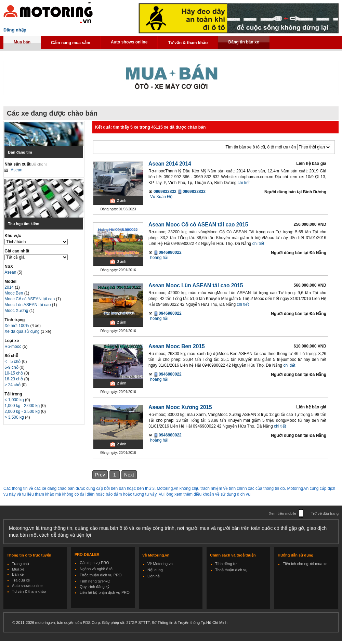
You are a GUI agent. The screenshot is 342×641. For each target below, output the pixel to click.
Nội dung (155, 570)
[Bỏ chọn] (38, 164)
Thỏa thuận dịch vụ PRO (101, 575)
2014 (9, 287)
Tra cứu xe (21, 580)
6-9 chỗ (11, 367)
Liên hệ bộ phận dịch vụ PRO (105, 592)
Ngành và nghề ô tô (96, 569)
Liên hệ (153, 576)
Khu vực (12, 235)
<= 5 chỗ (13, 361)
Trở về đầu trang (325, 513)
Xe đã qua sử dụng (21, 331)
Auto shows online (129, 42)
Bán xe (18, 574)
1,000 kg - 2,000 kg (22, 405)
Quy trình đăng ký (94, 587)
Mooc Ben (14, 293)
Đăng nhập (14, 29)
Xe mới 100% (16, 325)
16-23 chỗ (14, 379)
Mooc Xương (16, 310)
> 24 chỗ (13, 384)
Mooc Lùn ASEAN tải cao (28, 304)
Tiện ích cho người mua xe (305, 564)
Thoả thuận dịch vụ (231, 570)
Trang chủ (20, 564)
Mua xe (18, 569)
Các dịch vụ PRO (94, 563)
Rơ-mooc (13, 346)
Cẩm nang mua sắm (70, 42)
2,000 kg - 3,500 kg (22, 411)
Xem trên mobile (282, 513)
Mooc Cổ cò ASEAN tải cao (30, 299)
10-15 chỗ (14, 373)
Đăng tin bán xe (243, 42)
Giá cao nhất (16, 251)
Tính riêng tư (226, 564)
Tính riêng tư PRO (95, 581)
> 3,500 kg (14, 417)
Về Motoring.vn (160, 564)
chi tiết (244, 182)
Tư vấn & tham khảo (188, 42)
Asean (16, 170)
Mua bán (22, 42)
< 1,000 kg (14, 399)
